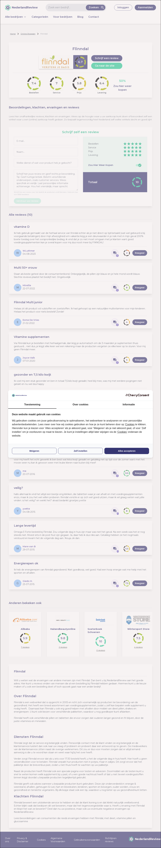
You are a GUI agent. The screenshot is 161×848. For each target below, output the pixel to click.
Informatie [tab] (129, 404)
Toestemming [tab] (32, 404)
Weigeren (34, 451)
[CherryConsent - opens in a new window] (137, 395)
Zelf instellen (80, 451)
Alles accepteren (126, 451)
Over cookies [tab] (81, 404)
